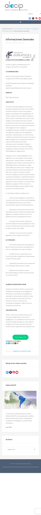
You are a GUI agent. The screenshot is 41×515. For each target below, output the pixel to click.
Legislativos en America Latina (22, 351)
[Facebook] (7, 343)
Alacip (20, 5)
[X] (15, 343)
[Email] (13, 343)
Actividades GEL (20, 337)
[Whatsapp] (11, 343)
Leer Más (9, 427)
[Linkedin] (9, 343)
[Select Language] (33, 13)
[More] (17, 343)
